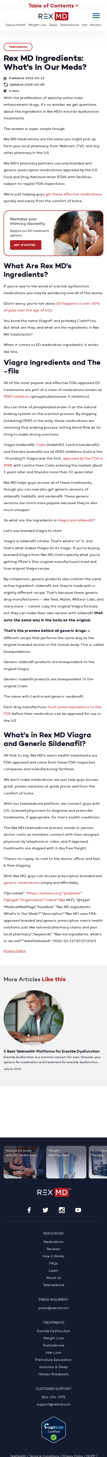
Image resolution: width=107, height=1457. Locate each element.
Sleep (53, 25)
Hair (85, 25)
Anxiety (95, 25)
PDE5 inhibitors (17, 396)
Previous (84, 979)
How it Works (53, 1256)
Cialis (41, 444)
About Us (53, 1278)
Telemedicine (18, 46)
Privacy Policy (15, 951)
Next (98, 979)
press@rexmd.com (53, 1308)
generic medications (22, 882)
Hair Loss (53, 1353)
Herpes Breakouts (53, 1374)
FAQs (53, 1263)
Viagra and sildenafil (75, 520)
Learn (53, 1271)
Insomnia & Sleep (53, 1367)
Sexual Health (16, 25)
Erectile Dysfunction (53, 1331)
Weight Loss (37, 25)
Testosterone (69, 25)
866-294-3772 (53, 1397)
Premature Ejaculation (53, 1360)
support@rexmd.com (54, 1404)
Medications (53, 1242)
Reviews (53, 1249)
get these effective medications (73, 194)
